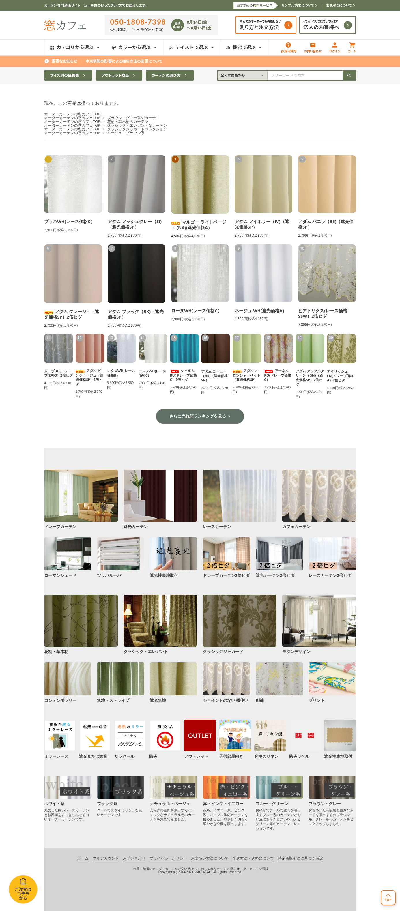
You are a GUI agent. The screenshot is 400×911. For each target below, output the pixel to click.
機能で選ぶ (244, 47)
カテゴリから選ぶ (75, 47)
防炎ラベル (305, 739)
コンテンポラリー (67, 682)
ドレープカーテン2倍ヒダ (226, 557)
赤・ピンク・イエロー (226, 801)
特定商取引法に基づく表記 (300, 858)
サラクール (130, 739)
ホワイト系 (67, 799)
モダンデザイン (319, 624)
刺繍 (279, 682)
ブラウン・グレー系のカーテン (133, 117)
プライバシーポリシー (168, 858)
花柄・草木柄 (81, 624)
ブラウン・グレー (332, 801)
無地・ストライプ (120, 682)
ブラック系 (120, 796)
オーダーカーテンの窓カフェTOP (72, 114)
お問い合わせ (312, 47)
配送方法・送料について (253, 858)
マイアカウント (106, 858)
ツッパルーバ (120, 557)
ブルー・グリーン (279, 803)
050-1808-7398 (138, 21)
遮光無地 (173, 682)
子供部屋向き (235, 739)
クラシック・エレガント (160, 624)
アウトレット (200, 739)
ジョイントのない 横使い (226, 682)
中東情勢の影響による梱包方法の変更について (123, 61)
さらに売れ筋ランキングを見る (197, 416)
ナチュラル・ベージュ (173, 799)
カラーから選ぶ (134, 47)
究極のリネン (270, 739)
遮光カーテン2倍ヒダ (279, 557)
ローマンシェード (67, 557)
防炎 (165, 739)
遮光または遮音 (95, 739)
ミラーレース (60, 739)
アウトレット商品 (119, 75)
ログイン (334, 47)
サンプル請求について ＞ (299, 5)
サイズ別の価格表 (68, 75)
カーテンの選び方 (170, 75)
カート (352, 47)
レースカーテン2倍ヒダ (332, 557)
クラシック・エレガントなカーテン (137, 125)
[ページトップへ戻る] (388, 897)
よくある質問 (288, 47)
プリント (332, 682)
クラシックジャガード (239, 624)
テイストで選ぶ (192, 47)
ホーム (83, 858)
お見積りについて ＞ (341, 5)
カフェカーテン (319, 499)
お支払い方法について (210, 858)
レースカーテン (239, 499)
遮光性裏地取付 (173, 557)
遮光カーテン (160, 499)
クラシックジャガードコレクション (137, 129)
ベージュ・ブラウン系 (126, 132)
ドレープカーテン (81, 499)
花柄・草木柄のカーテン (127, 121)
